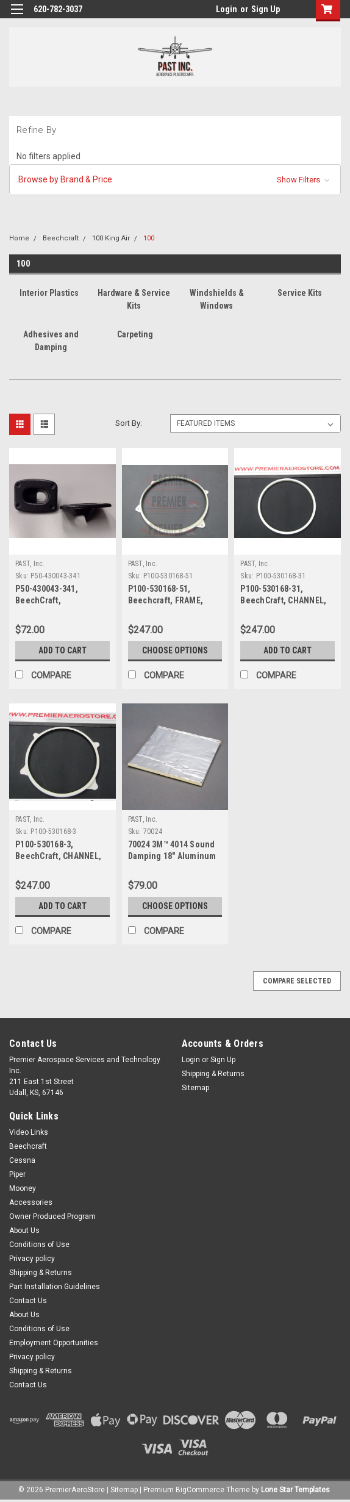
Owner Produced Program (52, 1216)
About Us (24, 1230)
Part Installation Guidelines (54, 1286)
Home (19, 238)
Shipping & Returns (213, 1073)
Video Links (28, 1132)
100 (148, 238)
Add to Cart (62, 650)
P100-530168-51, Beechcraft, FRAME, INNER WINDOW (166, 600)
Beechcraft (61, 238)
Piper (17, 1174)
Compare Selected (297, 981)
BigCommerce (200, 1490)
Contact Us (28, 1300)
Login (226, 9)
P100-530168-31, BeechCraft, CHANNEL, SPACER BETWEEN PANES (287, 600)
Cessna (22, 1160)
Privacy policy (32, 1258)
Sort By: (128, 423)
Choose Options (175, 650)
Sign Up (265, 9)
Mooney (22, 1188)
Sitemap (195, 1087)
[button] (175, 179)
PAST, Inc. (30, 563)
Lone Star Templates (295, 1490)
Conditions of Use (39, 1244)
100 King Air (111, 238)
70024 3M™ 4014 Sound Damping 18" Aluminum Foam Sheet (172, 855)
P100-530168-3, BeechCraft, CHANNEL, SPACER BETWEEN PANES (62, 855)
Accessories (30, 1202)
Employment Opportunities (53, 1343)
